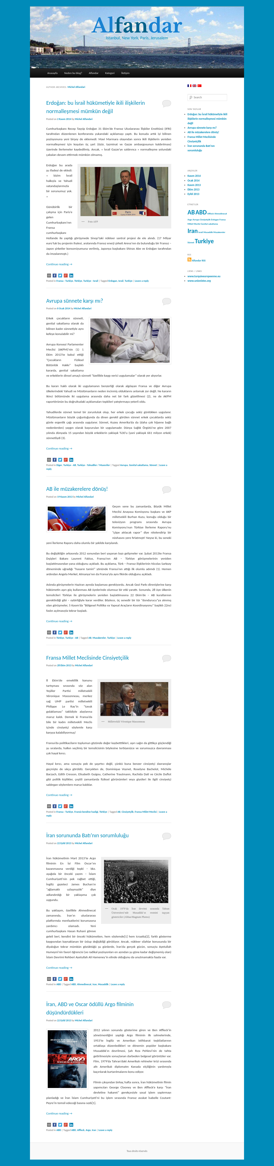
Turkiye (128, 280)
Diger (59, 465)
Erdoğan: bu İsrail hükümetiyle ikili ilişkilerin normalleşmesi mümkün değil (207, 119)
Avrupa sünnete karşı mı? (74, 300)
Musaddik (103, 984)
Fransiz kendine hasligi (86, 811)
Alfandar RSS (199, 260)
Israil (121, 280)
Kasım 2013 (194, 185)
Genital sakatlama (138, 465)
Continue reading (59, 264)
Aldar (137, 26)
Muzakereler (99, 637)
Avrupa (124, 465)
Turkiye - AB (69, 465)
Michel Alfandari (76, 86)
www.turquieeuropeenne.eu (204, 276)
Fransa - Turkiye (65, 280)
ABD (59, 984)
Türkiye (78, 280)
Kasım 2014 (194, 175)
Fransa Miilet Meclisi (146, 811)
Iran (94, 984)
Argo (88, 1130)
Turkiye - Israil (90, 280)
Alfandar (93, 73)
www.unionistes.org (199, 280)
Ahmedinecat (84, 984)
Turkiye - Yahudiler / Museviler (93, 465)
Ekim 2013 (194, 189)
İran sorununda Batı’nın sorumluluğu (87, 835)
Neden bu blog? (73, 73)
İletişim (125, 73)
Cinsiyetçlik (128, 811)
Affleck (80, 1130)
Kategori (110, 73)
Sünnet (153, 465)
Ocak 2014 (194, 180)
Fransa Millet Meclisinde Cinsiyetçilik (87, 657)
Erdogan (112, 280)
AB (89, 637)
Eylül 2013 (193, 194)
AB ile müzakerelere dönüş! (77, 488)
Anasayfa (52, 73)
